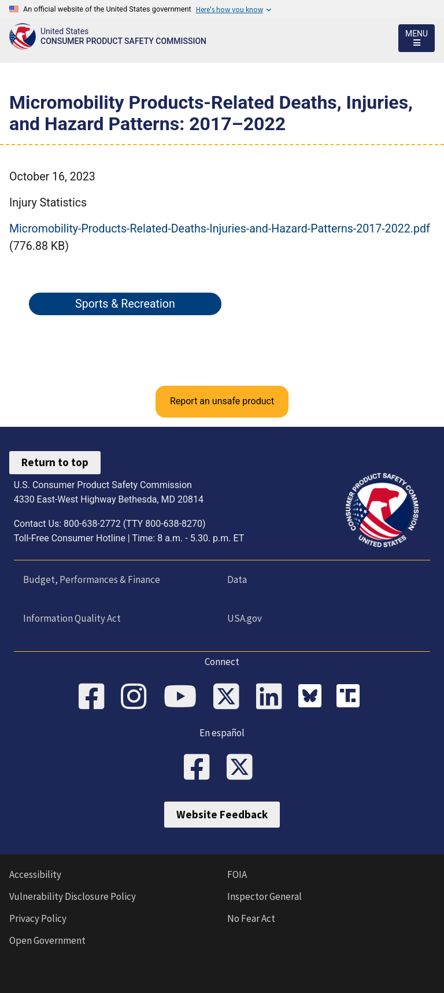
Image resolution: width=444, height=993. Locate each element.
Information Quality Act (72, 618)
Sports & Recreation (125, 304)
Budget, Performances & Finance (91, 579)
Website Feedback (222, 814)
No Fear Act (251, 918)
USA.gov (244, 618)
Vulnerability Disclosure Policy (72, 896)
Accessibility (35, 874)
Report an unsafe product (222, 401)
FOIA (237, 874)
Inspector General (264, 896)
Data (237, 579)
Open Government (47, 940)
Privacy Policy (37, 918)
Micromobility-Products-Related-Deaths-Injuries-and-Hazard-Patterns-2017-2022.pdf (219, 228)
